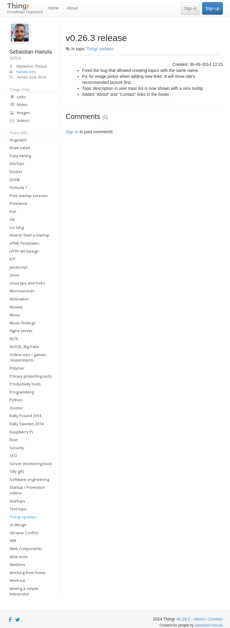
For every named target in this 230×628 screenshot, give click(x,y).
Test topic (18, 509)
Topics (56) (18, 133)
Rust (14, 439)
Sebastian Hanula (209, 625)
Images (20, 112)
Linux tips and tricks (27, 283)
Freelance (19, 203)
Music (15, 314)
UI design (18, 524)
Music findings (23, 323)
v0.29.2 (183, 619)
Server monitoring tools (31, 463)
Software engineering (29, 479)
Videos (19, 120)
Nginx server (21, 330)
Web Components (26, 548)
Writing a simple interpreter (24, 591)
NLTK (14, 338)
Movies (16, 307)
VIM (13, 540)
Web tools (19, 556)
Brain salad (20, 147)
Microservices (22, 290)
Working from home (28, 572)
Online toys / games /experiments (28, 357)
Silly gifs (17, 471)
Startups (17, 501)
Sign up (212, 8)
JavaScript (19, 267)
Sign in (190, 8)
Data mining (20, 155)
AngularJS (18, 140)
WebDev (17, 564)
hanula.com (26, 72)
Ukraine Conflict (24, 532)
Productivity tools (25, 384)
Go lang (17, 227)
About (72, 8)
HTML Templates (25, 243)
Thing (25, 8)
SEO (13, 455)
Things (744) (20, 90)
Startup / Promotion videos (27, 490)
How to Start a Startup (29, 235)
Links (18, 96)
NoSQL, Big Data (24, 346)
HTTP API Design (24, 251)
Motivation (19, 299)
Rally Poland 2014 (25, 415)
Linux (14, 275)
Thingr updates (23, 517)
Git (12, 219)
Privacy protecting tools (31, 376)
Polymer (17, 368)
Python (16, 399)
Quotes (16, 408)
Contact (215, 619)
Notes (19, 104)
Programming (22, 392)
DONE (15, 179)
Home (53, 8)
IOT (13, 259)
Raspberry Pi (21, 432)
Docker (16, 171)
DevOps (17, 163)
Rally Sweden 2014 (26, 423)
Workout (17, 580)
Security (17, 447)
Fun (13, 211)
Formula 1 (18, 187)
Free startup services (29, 195)
